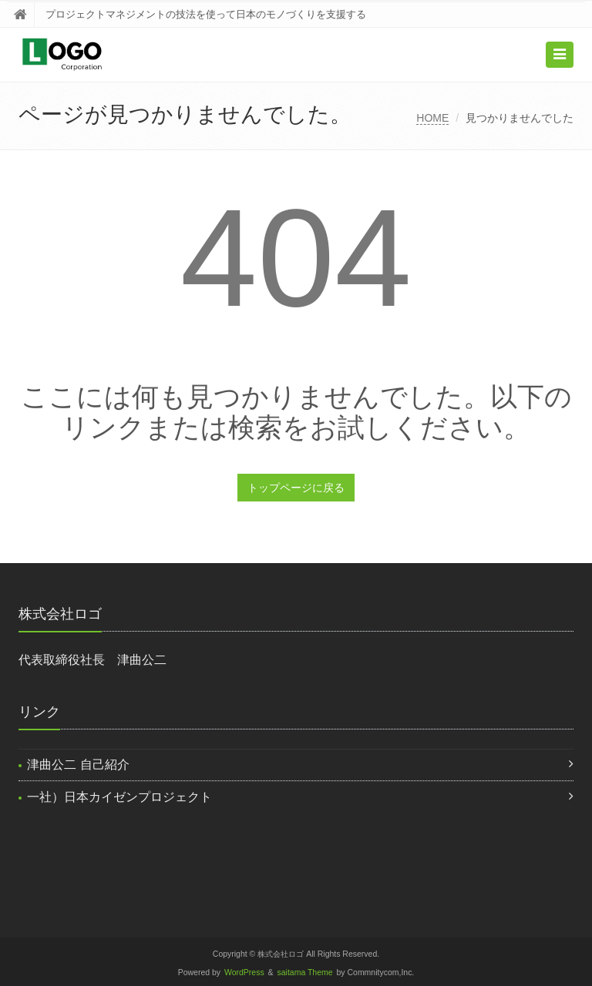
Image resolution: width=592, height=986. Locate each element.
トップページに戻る (296, 487)
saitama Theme (305, 972)
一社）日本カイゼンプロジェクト (119, 796)
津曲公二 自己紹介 (78, 764)
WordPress (244, 972)
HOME (432, 118)
